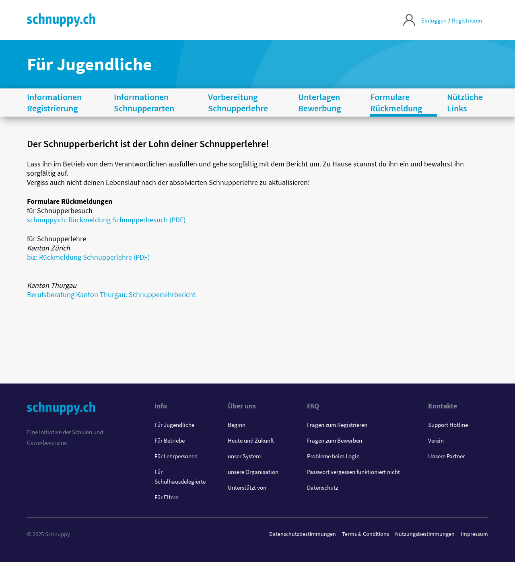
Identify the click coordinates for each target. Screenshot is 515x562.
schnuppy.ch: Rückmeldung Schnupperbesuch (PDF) (106, 219)
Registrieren (467, 20)
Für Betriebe (169, 440)
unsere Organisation (253, 472)
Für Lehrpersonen (176, 456)
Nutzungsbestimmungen (425, 533)
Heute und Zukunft (251, 440)
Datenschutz (322, 487)
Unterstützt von (247, 487)
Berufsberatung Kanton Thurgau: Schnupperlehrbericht (111, 294)
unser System (244, 456)
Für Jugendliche (174, 425)
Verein (436, 440)
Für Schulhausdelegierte (180, 476)
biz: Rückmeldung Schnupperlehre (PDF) (88, 257)
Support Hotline (448, 425)
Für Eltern (166, 497)
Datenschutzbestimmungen (302, 533)
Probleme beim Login (333, 456)
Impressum (474, 533)
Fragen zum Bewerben (334, 440)
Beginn (236, 425)
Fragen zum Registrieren (337, 425)
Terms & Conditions (365, 533)
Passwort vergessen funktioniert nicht (353, 472)
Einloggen (434, 20)
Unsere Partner (446, 456)
